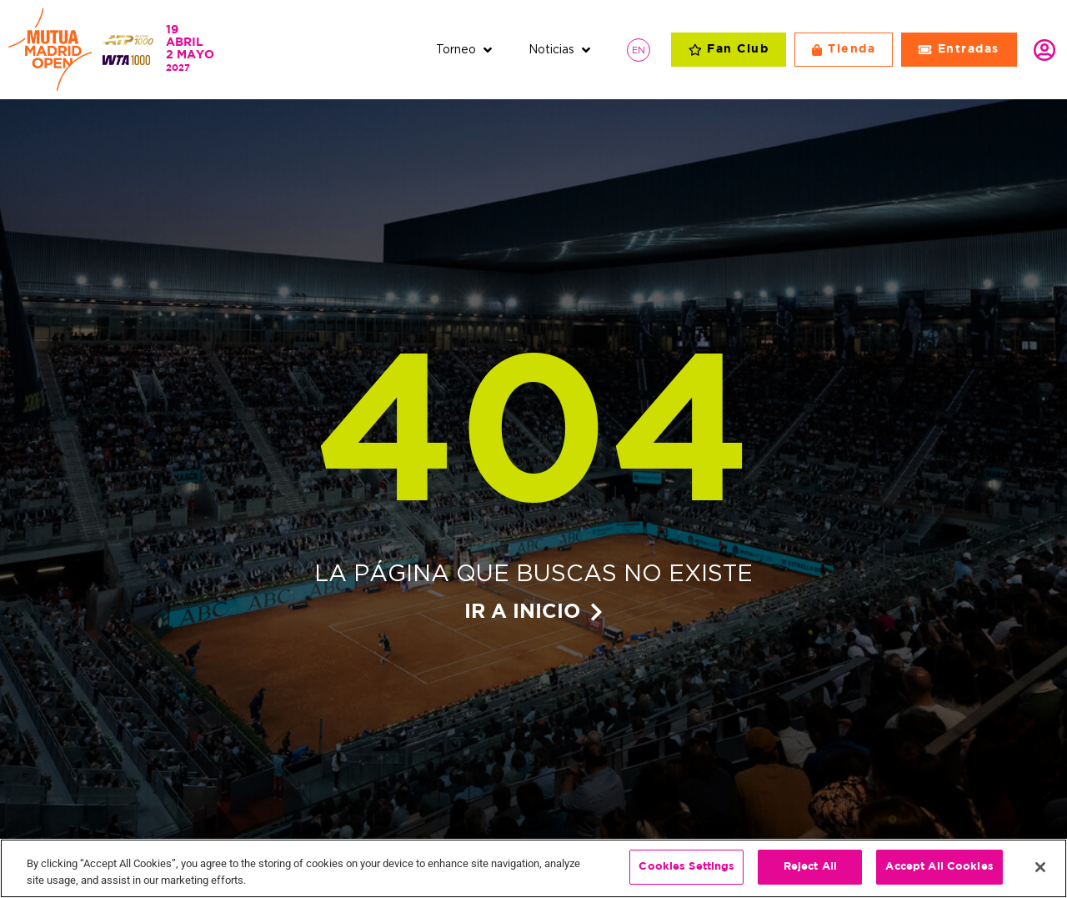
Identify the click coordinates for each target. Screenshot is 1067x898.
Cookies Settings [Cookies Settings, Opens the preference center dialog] (686, 868)
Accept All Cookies (939, 868)
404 (533, 441)
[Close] (1040, 868)
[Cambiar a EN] (638, 49)
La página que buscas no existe (533, 573)
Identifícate (1044, 50)
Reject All (810, 868)
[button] (465, 49)
